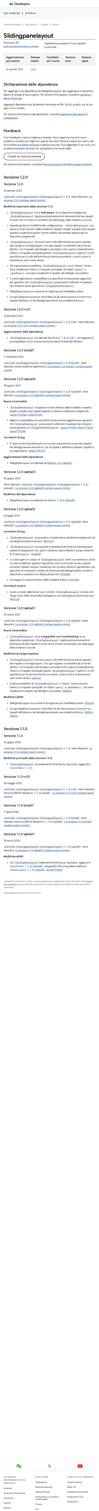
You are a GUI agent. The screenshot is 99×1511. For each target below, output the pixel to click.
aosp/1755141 (36, 451)
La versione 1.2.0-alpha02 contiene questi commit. (43, 525)
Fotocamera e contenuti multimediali (47, 1498)
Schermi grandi (74, 1482)
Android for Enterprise (14, 1493)
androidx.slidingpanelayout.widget (21, 46)
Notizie (7, 1507)
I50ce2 (89, 703)
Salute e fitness (42, 1492)
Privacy (38, 1504)
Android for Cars (75, 1496)
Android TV (72, 1501)
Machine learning (43, 1487)
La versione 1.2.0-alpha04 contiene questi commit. (43, 395)
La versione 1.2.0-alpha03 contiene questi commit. (43, 488)
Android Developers (12, 24)
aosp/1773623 (85, 427)
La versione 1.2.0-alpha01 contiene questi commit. (43, 624)
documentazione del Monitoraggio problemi (68, 164)
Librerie (55, 24)
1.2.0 (33, 69)
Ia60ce (36, 678)
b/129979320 (54, 870)
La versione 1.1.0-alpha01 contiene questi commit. (42, 850)
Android (8, 1488)
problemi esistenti (29, 144)
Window (63, 337)
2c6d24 (36, 554)
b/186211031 (34, 414)
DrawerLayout (27, 870)
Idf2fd (89, 712)
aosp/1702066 (19, 414)
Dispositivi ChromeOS (77, 1492)
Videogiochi (41, 1482)
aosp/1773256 (17, 431)
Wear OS (71, 1487)
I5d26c (67, 691)
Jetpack (30, 13)
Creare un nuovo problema (24, 156)
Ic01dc (74, 579)
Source (7, 1503)
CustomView (21, 768)
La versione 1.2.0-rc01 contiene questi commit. (29, 325)
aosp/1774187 (68, 427)
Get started (12, 13)
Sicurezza (8, 1498)
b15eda (65, 574)
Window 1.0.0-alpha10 (59, 463)
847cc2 (48, 541)
